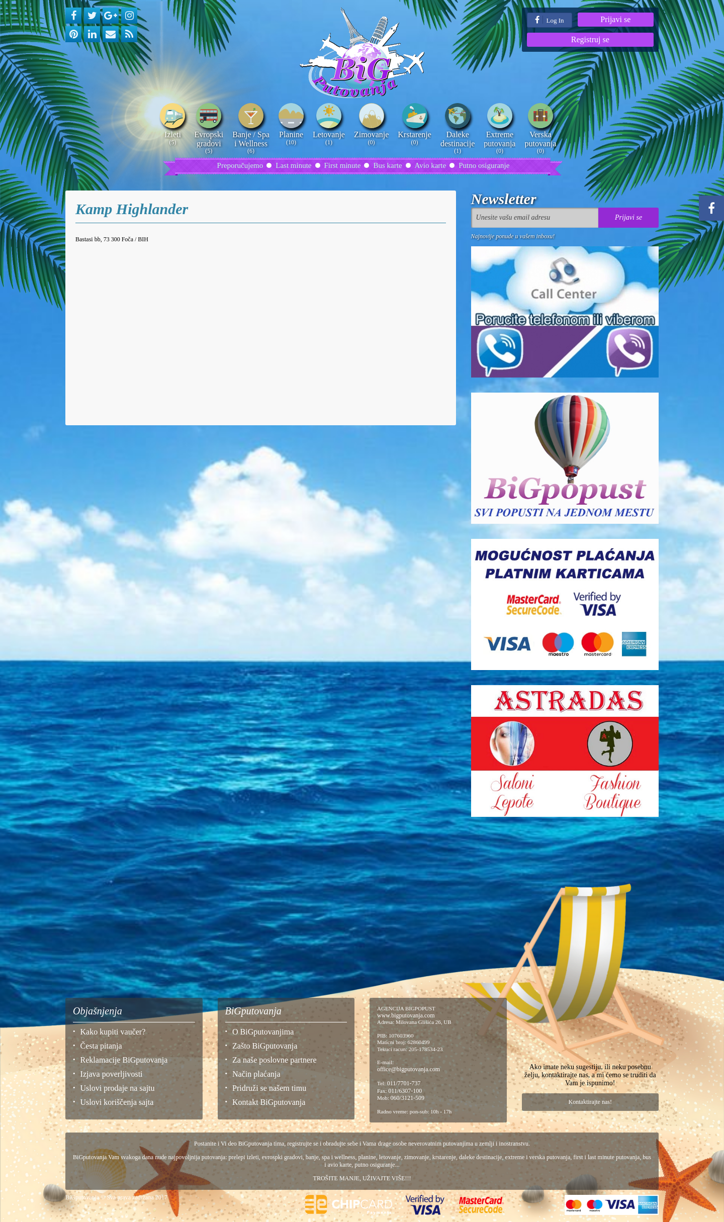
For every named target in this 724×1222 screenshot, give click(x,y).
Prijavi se (615, 19)
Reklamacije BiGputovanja (124, 1060)
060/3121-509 (407, 1097)
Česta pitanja (101, 1046)
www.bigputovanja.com (406, 1015)
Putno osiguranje (484, 165)
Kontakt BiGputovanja (268, 1102)
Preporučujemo (240, 165)
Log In (549, 20)
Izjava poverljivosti (111, 1074)
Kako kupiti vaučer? (113, 1031)
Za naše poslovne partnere (274, 1060)
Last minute (293, 165)
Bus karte (387, 165)
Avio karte (430, 165)
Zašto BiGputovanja (264, 1046)
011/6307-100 (405, 1090)
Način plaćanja (256, 1074)
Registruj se (590, 39)
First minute (342, 165)
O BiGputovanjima (263, 1031)
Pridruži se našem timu (269, 1088)
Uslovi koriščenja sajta (117, 1102)
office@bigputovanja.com (408, 1069)
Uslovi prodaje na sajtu (117, 1088)
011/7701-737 (404, 1083)
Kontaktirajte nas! (590, 1101)
